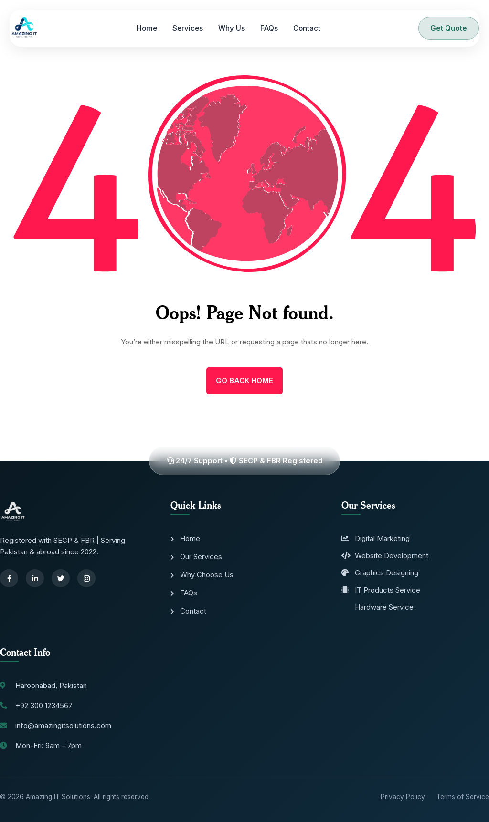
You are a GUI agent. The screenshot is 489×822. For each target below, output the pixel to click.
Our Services (196, 556)
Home (147, 27)
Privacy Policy (403, 797)
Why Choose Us (202, 574)
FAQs (269, 27)
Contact (306, 27)
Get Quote (448, 27)
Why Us (231, 27)
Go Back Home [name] (244, 380)
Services (187, 27)
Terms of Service (462, 797)
